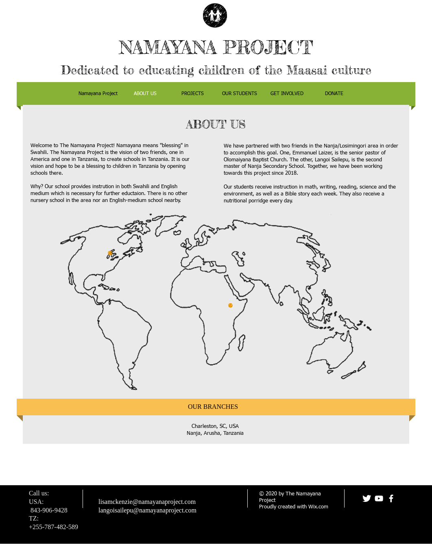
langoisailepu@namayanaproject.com (147, 510)
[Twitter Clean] (367, 498)
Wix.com (318, 507)
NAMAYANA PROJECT (216, 47)
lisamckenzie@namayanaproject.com (147, 501)
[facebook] (391, 498)
